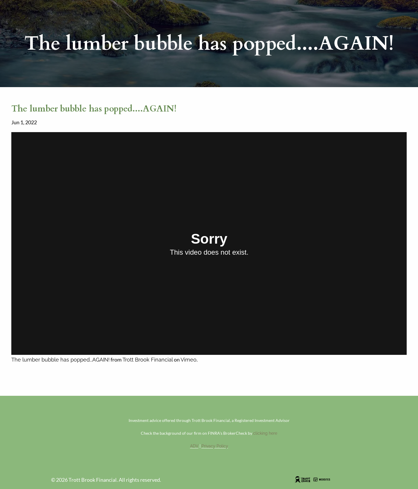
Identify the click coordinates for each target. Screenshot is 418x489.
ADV (194, 446)
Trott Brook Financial (147, 360)
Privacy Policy (214, 446)
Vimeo (189, 360)
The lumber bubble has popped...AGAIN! (60, 360)
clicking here (265, 433)
